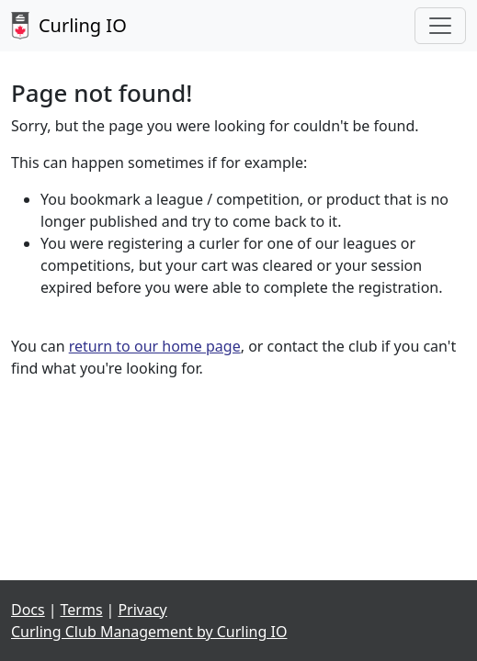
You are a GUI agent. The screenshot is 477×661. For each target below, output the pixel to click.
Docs (28, 609)
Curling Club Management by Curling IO (149, 632)
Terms (82, 609)
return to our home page (155, 346)
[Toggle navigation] (440, 25)
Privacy (142, 609)
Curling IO (69, 25)
